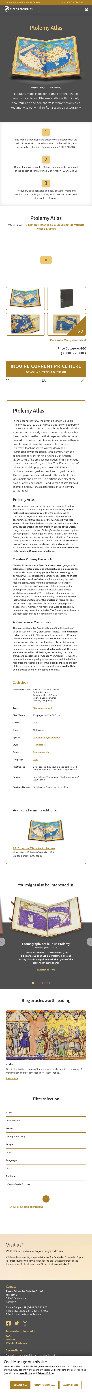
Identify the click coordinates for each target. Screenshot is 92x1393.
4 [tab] (49, 983)
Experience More (46, 969)
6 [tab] (59, 983)
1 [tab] (33, 983)
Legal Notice (25, 1373)
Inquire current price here (46, 368)
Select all (20, 1385)
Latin (35, 759)
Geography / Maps (42, 752)
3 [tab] (43, 983)
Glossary (10, 1339)
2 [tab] (38, 983)
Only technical (44, 1385)
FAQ (8, 1336)
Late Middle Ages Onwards (46, 737)
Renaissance (39, 744)
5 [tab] (54, 983)
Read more (12, 1078)
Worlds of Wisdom (16, 1343)
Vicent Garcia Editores (18, 1184)
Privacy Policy (45, 1373)
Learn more (70, 1385)
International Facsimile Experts (23, 2)
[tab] (46, 831)
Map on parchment (42, 708)
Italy (35, 722)
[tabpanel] (46, 933)
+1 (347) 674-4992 (72, 2)
